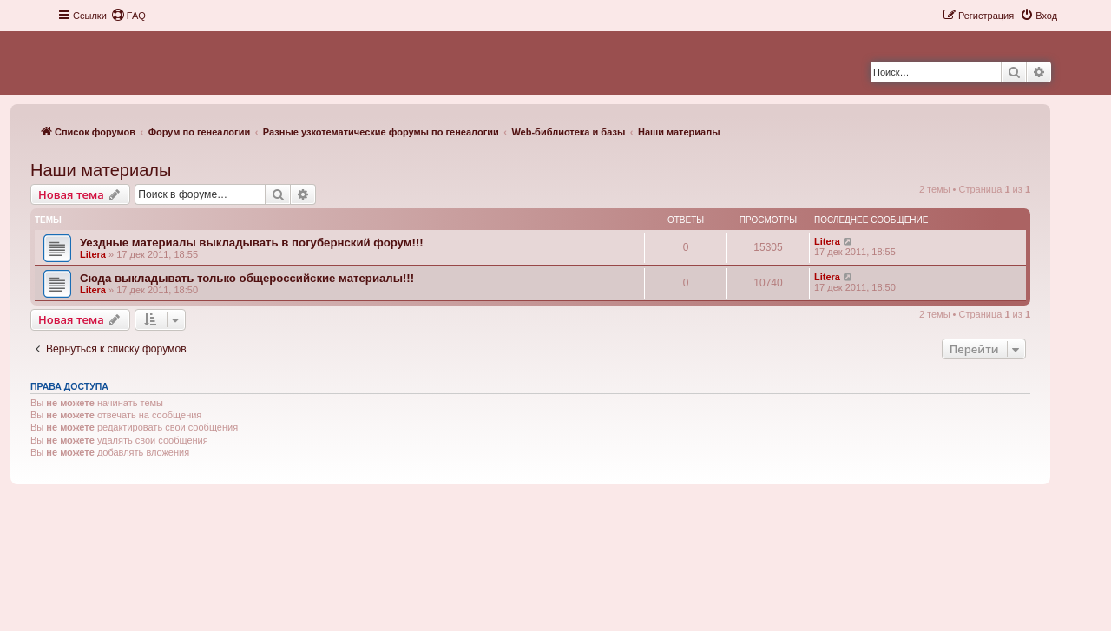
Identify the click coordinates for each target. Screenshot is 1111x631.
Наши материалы (100, 170)
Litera (93, 254)
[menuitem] (128, 15)
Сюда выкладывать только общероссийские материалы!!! (247, 278)
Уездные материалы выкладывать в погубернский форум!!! (252, 242)
